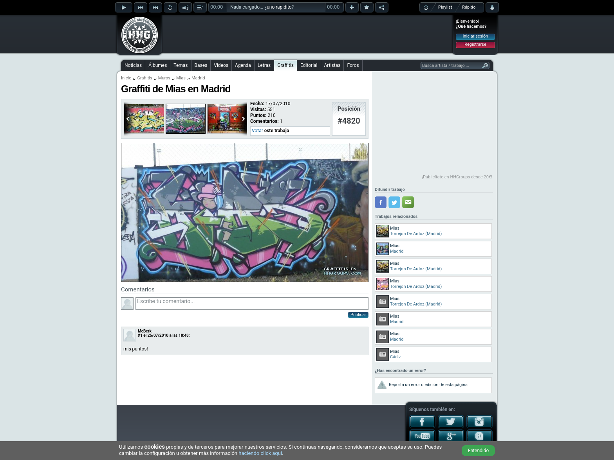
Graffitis (285, 65)
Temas (180, 65)
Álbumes (157, 65)
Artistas (332, 65)
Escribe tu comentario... (251, 303)
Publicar (358, 314)
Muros (164, 78)
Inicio (126, 78)
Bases (201, 65)
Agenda (243, 65)
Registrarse (475, 44)
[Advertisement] (307, 34)
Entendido (478, 450)
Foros (353, 65)
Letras (264, 65)
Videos (221, 65)
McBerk (145, 331)
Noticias (133, 65)
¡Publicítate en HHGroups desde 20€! (457, 177)
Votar (257, 130)
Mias (181, 78)
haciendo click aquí (260, 453)
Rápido (468, 7)
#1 (140, 335)
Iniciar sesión (475, 36)
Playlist (445, 7)
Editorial (308, 65)
